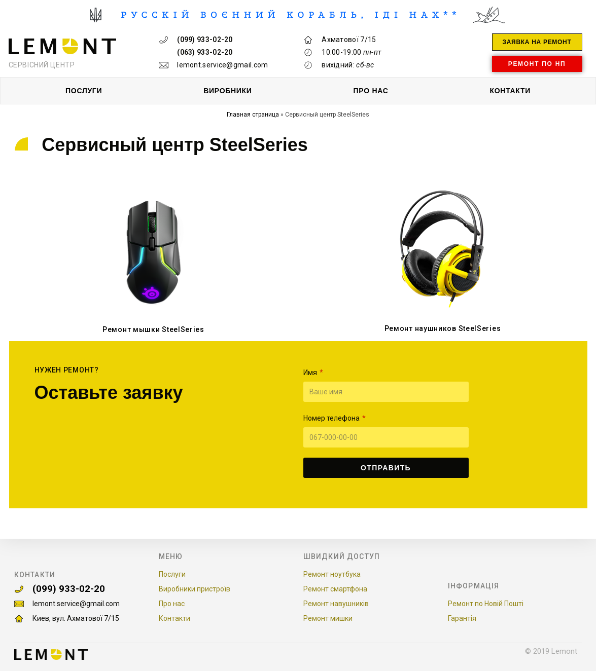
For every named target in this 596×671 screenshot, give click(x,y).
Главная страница (253, 114)
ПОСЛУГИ (83, 91)
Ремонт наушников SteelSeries (442, 328)
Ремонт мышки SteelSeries (153, 329)
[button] (537, 42)
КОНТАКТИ (509, 91)
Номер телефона (332, 418)
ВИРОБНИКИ (227, 91)
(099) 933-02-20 (74, 587)
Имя (311, 372)
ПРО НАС (371, 91)
